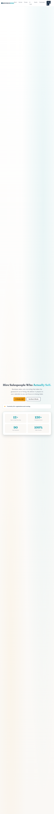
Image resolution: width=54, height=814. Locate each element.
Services (20, 2)
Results (35, 2)
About (15, 2)
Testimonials (42, 2)
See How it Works (33, 399)
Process (25, 2)
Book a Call (49, 3)
